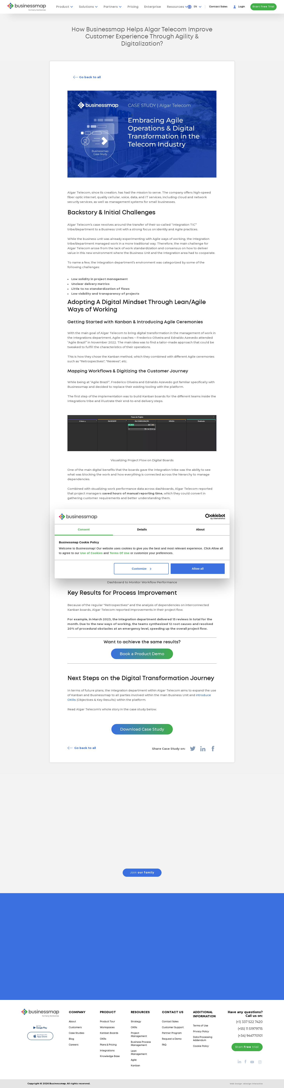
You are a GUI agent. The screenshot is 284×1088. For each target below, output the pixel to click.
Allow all (198, 568)
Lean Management (139, 1052)
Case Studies (76, 1033)
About (72, 1022)
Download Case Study (142, 729)
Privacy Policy (201, 1032)
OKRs (103, 1039)
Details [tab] (142, 529)
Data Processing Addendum (202, 1038)
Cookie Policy (201, 1046)
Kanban (135, 1066)
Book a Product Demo (142, 653)
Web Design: (246, 1084)
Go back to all (90, 77)
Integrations (107, 1051)
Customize (141, 568)
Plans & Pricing (108, 1045)
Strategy (136, 1022)
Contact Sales (218, 7)
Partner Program (172, 1033)
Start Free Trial (263, 7)
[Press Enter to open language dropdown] (197, 7)
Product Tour (107, 1022)
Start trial (247, 1047)
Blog (71, 1039)
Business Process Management (141, 1043)
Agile (134, 1060)
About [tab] (200, 529)
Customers (75, 1027)
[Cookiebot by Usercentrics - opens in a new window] (208, 517)
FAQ (164, 1045)
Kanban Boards (109, 1033)
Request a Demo (172, 1039)
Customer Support (173, 1027)
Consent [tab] (84, 529)
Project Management (139, 1034)
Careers (73, 1045)
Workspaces (107, 1027)
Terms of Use (200, 1026)
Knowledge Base (110, 1056)
